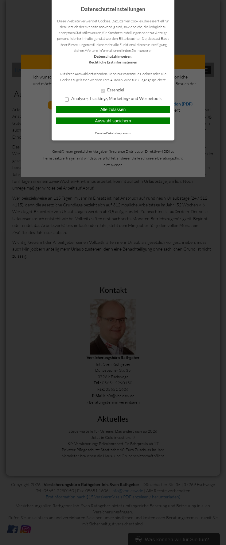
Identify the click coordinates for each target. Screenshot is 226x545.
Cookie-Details (105, 133)
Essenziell (113, 90)
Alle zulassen (113, 109)
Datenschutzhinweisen (112, 56)
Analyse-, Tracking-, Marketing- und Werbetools (113, 99)
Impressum (123, 133)
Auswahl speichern (113, 120)
